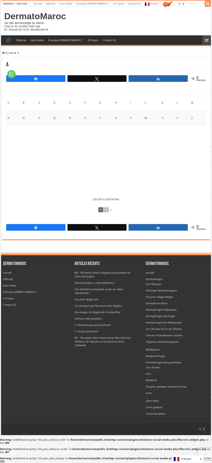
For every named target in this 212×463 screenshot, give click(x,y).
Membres (151, 380)
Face (148, 373)
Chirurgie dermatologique (161, 290)
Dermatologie (154, 279)
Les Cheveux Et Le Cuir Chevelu (164, 329)
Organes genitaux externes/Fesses (166, 386)
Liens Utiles (65, 3)
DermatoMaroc (35, 16)
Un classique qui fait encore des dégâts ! (98, 305)
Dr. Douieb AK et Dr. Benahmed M (26, 29)
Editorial (50, 3)
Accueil (38, 3)
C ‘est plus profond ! (86, 331)
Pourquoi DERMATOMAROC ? (92, 3)
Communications (156, 413)
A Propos (118, 3)
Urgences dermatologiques (162, 341)
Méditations (153, 349)
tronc (149, 393)
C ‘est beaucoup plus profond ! (93, 325)
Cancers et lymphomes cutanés (164, 335)
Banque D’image (155, 356)
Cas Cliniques (153, 284)
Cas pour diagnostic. (87, 299)
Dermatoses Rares (156, 303)
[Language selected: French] (187, 459)
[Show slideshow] (106, 199)
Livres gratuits (154, 407)
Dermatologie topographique (163, 362)
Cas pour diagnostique (159, 296)
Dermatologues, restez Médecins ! (95, 282)
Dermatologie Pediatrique (161, 309)
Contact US (134, 3)
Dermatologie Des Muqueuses (164, 322)
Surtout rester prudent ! (88, 318)
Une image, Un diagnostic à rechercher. (98, 312)
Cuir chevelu (153, 367)
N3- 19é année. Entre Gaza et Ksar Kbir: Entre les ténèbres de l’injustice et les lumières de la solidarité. (103, 341)
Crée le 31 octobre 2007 (19, 26)
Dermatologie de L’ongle (160, 316)
